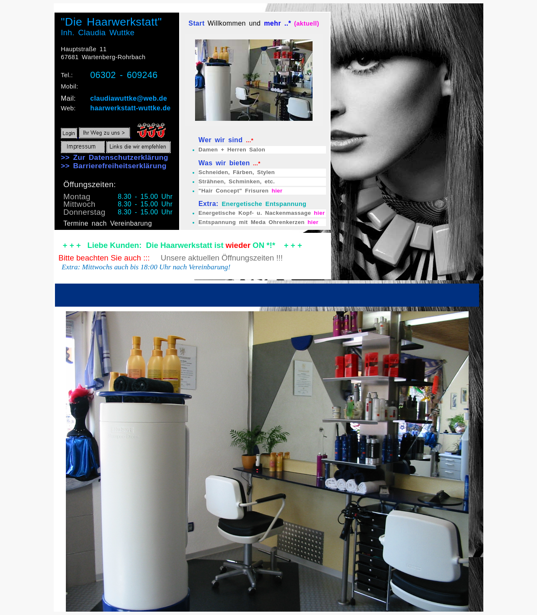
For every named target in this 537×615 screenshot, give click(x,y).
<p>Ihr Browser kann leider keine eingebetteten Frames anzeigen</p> (268, 307)
